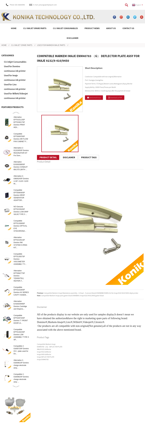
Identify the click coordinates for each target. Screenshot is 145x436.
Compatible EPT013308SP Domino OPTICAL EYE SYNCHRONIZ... (20, 226)
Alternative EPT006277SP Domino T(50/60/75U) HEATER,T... (19, 276)
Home (4, 45)
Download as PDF (116, 97)
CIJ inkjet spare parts (21, 45)
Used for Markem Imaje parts (51, 45)
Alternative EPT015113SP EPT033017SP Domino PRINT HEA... (19, 122)
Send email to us (95, 97)
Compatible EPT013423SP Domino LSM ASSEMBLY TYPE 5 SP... (21, 334)
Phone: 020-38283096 (17, 5)
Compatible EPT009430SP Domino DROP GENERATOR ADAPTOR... (19, 195)
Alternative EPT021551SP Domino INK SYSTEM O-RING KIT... (20, 242)
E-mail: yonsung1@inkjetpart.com (45, 5)
